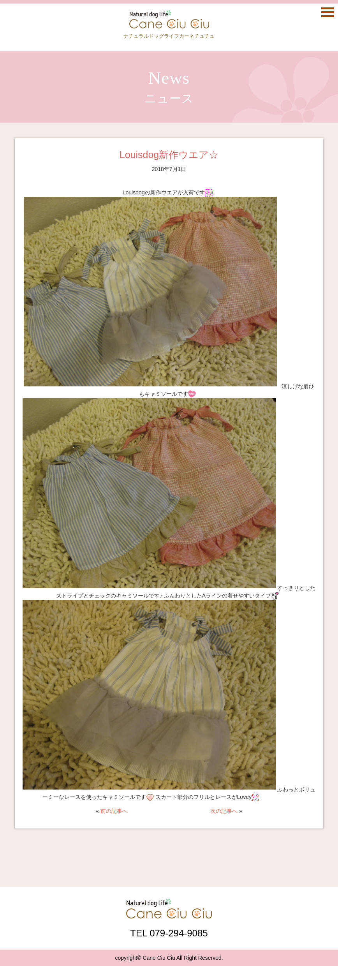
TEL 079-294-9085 (169, 933)
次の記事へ (224, 811)
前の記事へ (114, 811)
